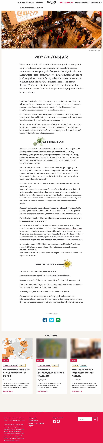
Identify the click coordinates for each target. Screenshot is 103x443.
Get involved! (96, 3)
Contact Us (32, 418)
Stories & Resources (26, 3)
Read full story (7, 391)
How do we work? (82, 3)
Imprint (31, 426)
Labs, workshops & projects (31, 8)
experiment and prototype (71, 228)
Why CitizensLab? (66, 3)
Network (39, 3)
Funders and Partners (36, 423)
